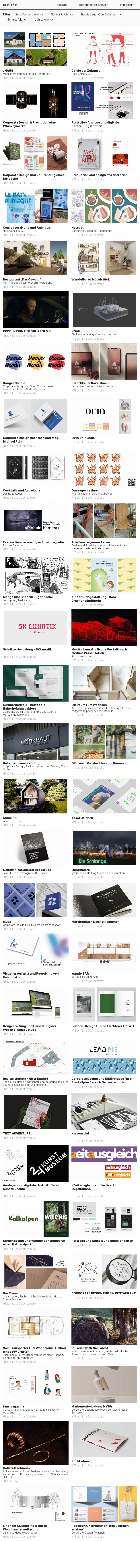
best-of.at (10, 5)
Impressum (127, 5)
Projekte (61, 5)
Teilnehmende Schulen (93, 5)
